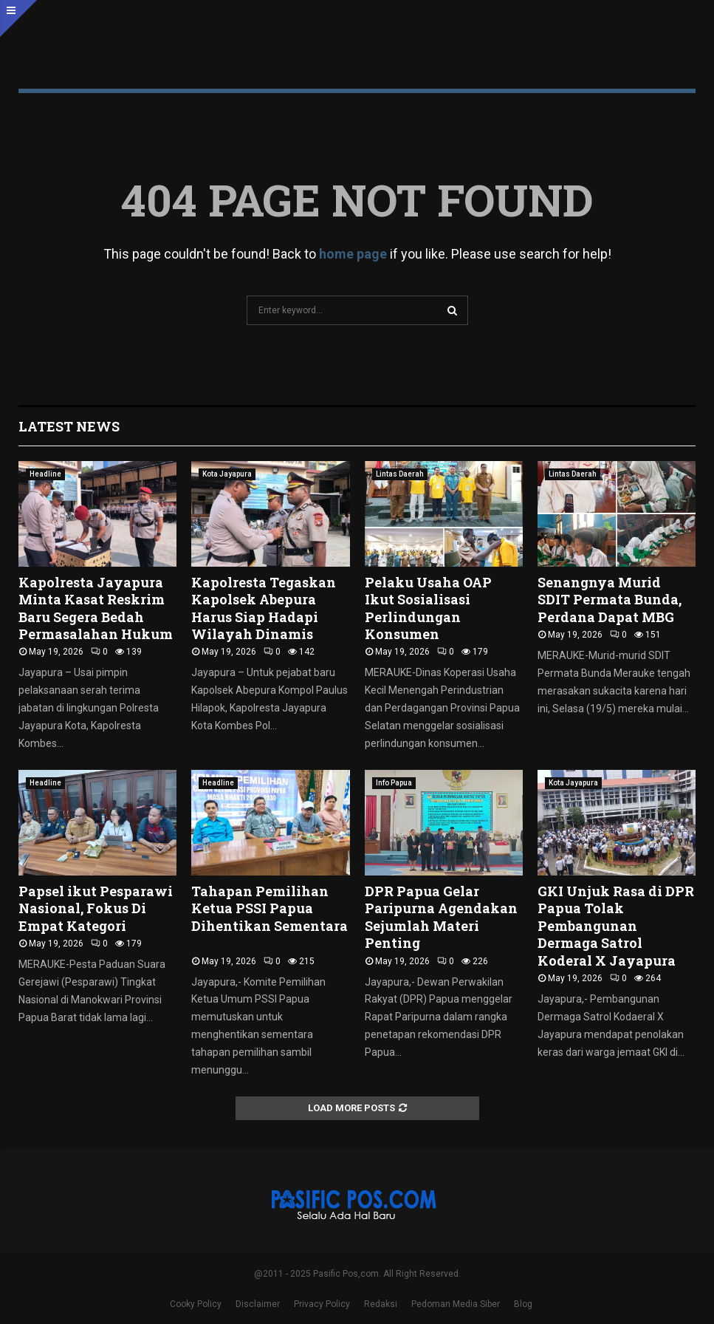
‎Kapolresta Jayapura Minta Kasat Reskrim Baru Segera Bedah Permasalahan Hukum (95, 608)
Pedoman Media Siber (455, 1304)
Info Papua (394, 783)
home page (353, 254)
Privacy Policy (322, 1304)
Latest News (69, 426)
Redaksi (380, 1304)
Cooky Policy (196, 1304)
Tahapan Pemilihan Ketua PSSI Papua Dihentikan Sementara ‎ (269, 908)
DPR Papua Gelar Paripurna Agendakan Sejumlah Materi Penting (441, 917)
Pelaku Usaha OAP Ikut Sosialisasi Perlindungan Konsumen (428, 608)
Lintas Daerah (400, 474)
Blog (523, 1304)
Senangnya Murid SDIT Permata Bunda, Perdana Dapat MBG (610, 599)
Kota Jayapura (227, 474)
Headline (45, 474)
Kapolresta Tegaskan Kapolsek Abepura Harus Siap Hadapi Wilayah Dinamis (263, 608)
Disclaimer (258, 1304)
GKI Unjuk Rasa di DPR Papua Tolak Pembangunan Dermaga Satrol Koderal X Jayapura (616, 925)
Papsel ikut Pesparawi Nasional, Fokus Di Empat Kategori (95, 908)
